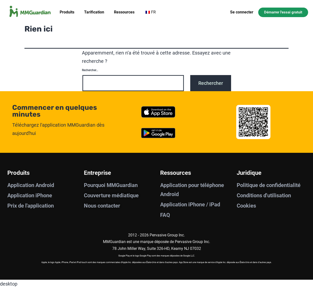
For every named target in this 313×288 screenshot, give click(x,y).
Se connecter (241, 12)
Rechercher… (90, 70)
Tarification (94, 12)
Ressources (124, 12)
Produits (67, 12)
